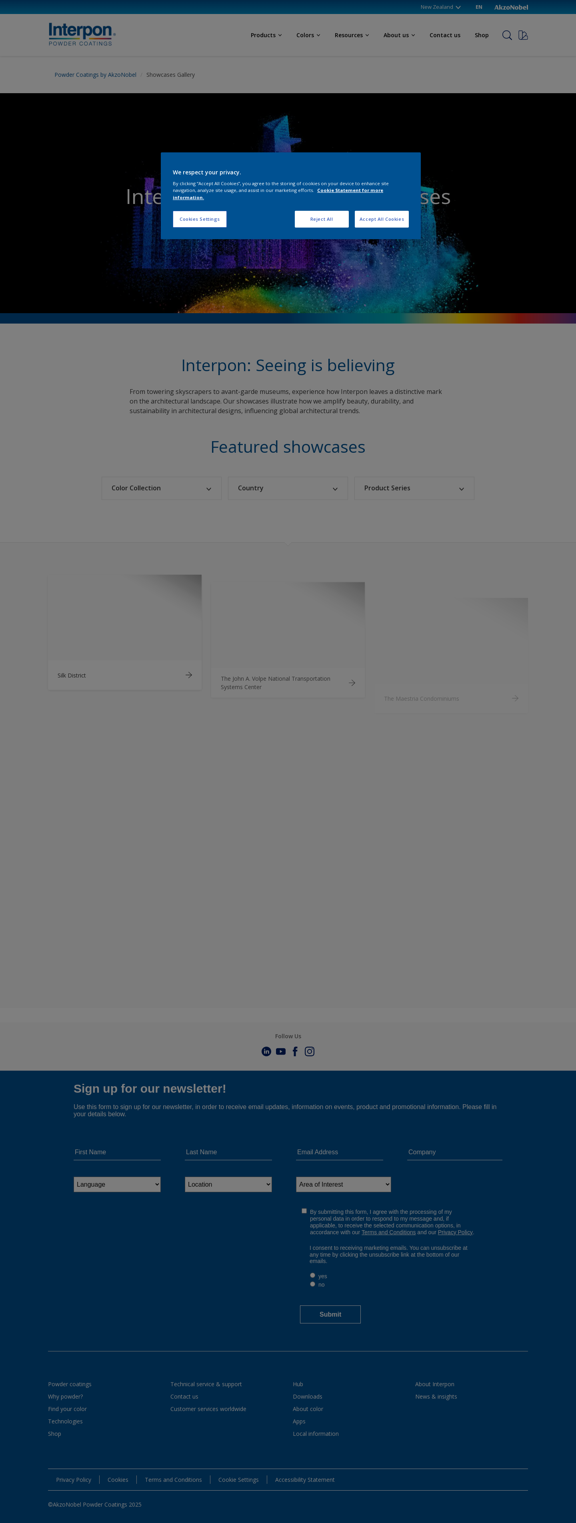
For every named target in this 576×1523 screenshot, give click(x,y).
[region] (291, 195)
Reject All (321, 219)
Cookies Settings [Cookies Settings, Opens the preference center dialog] (200, 219)
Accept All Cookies (382, 219)
